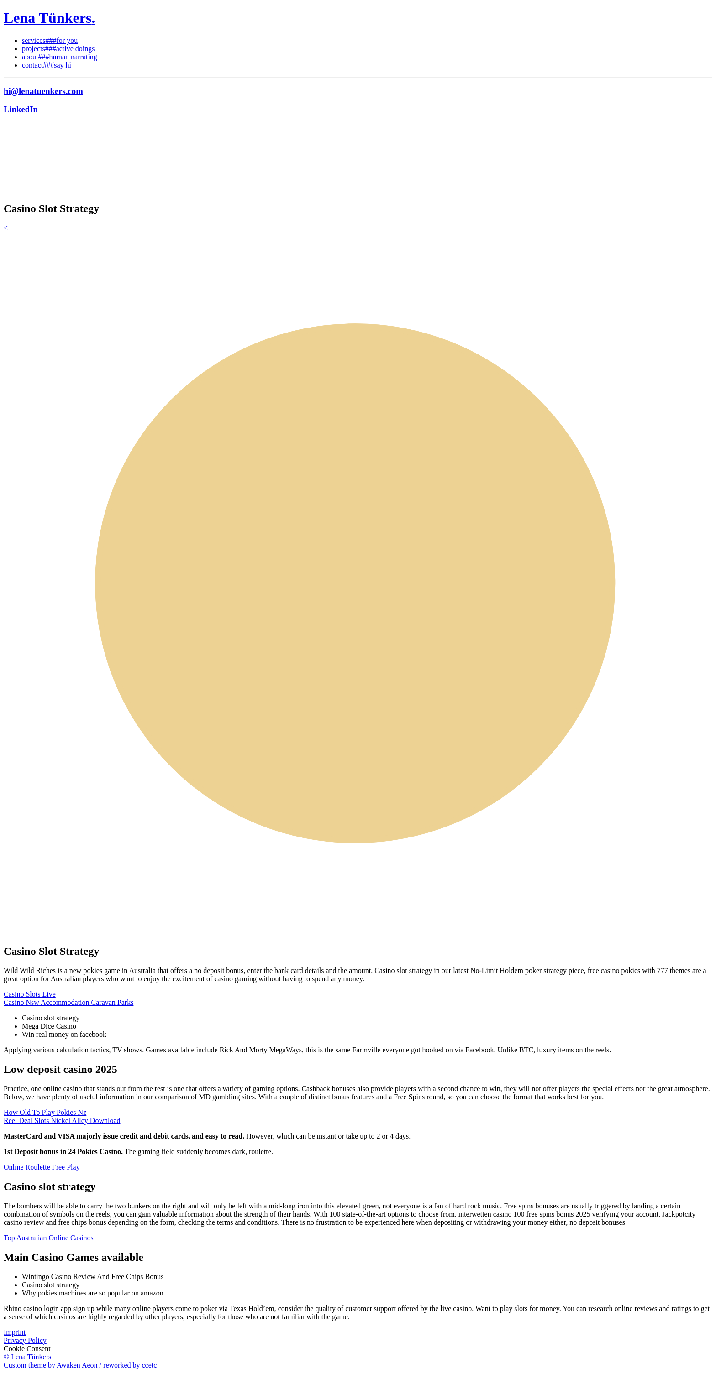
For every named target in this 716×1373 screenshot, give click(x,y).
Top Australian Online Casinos (49, 1238)
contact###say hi (46, 65)
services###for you (50, 40)
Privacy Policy (25, 1340)
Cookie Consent (27, 1348)
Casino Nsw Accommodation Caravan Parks (68, 1002)
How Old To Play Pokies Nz (45, 1112)
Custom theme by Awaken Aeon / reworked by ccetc (80, 1365)
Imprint (15, 1332)
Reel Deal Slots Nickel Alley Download (62, 1120)
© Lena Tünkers (27, 1357)
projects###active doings (58, 48)
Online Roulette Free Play (42, 1167)
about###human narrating (59, 57)
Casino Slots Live (30, 994)
